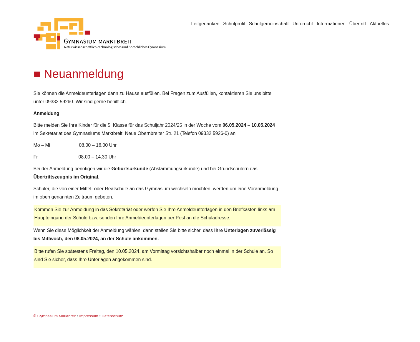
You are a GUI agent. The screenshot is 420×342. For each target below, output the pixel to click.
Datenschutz (112, 316)
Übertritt (357, 23)
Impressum (88, 316)
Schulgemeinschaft (269, 23)
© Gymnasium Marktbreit (55, 316)
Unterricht (303, 23)
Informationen (331, 23)
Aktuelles (379, 23)
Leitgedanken (205, 23)
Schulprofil (234, 23)
